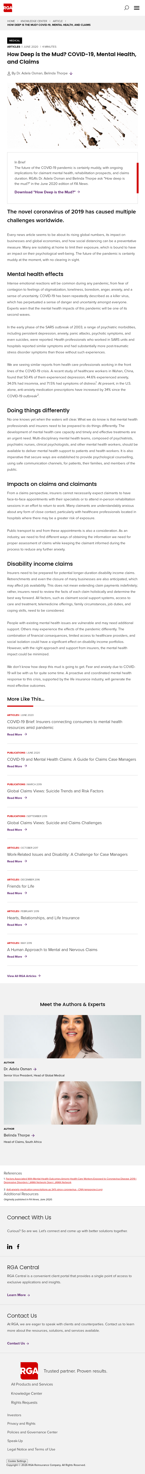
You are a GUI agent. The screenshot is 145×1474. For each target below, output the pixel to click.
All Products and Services (32, 1384)
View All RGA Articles (21, 976)
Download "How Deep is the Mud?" (45, 192)
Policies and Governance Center (32, 1432)
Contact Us (18, 1343)
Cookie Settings (17, 1461)
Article (58, 21)
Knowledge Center (34, 21)
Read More (18, 734)
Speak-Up (15, 1441)
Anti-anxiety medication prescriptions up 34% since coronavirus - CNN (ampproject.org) (54, 1189)
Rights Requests (24, 1402)
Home (11, 21)
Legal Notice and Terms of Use (31, 1449)
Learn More (18, 1294)
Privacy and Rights (21, 1423)
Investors (14, 1415)
